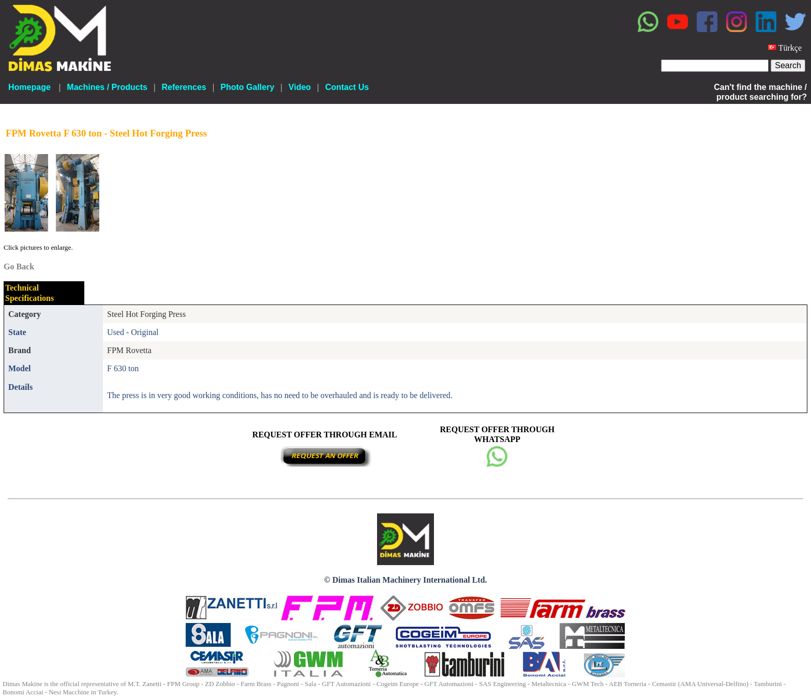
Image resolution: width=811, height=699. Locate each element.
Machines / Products (107, 87)
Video (300, 87)
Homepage (29, 87)
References (183, 87)
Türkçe (790, 47)
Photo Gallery (247, 87)
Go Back (19, 266)
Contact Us (347, 87)
